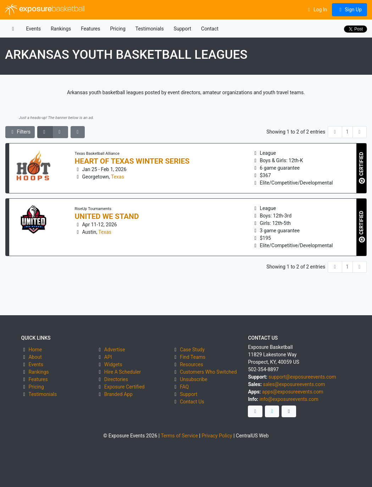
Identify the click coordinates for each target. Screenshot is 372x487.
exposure (45, 9)
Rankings (61, 29)
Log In (316, 9)
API (108, 357)
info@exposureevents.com (289, 399)
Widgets (113, 364)
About (34, 357)
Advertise (114, 349)
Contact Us (192, 401)
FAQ (184, 387)
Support (182, 29)
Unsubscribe (193, 379)
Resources (191, 364)
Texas (117, 177)
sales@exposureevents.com (294, 384)
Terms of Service (179, 435)
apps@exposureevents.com (292, 392)
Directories (116, 379)
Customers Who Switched (208, 372)
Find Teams (192, 357)
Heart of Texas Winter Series (132, 161)
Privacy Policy (216, 435)
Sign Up (349, 9)
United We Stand (107, 216)
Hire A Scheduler (122, 372)
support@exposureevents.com (302, 377)
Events (33, 29)
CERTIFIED (362, 168)
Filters (20, 132)
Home (35, 349)
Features (90, 29)
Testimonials (149, 29)
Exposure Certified (124, 387)
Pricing (117, 29)
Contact (209, 29)
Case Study (192, 349)
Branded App (118, 394)
